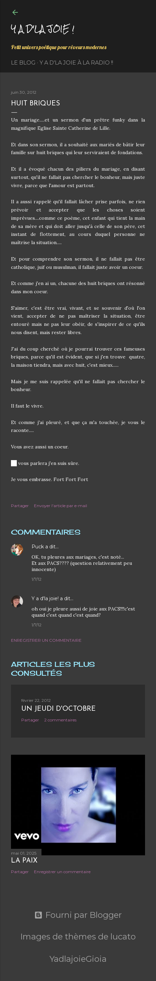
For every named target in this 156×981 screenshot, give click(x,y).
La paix (24, 860)
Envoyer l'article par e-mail (60, 505)
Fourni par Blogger (78, 915)
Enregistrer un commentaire (46, 640)
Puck (38, 547)
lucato (123, 937)
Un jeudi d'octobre (58, 709)
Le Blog (23, 62)
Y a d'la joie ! (42, 29)
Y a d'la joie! (45, 598)
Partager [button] (20, 505)
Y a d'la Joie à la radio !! (76, 62)
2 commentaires (60, 719)
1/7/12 (36, 579)
